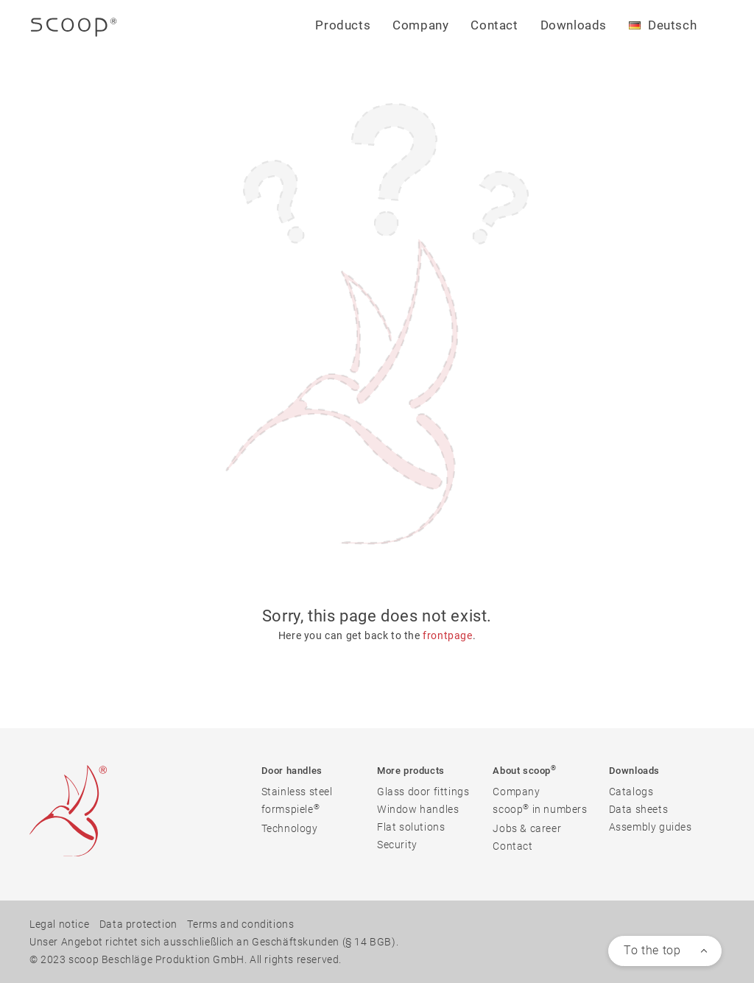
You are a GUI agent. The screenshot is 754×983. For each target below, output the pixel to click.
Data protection (138, 924)
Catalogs (631, 791)
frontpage (447, 635)
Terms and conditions (240, 924)
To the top (652, 950)
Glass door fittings (423, 791)
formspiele (290, 809)
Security (397, 844)
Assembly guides (650, 827)
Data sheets (639, 809)
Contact (494, 25)
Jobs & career (527, 828)
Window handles (418, 809)
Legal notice (59, 924)
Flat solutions (411, 827)
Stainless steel (297, 791)
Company (516, 791)
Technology (289, 828)
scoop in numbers (540, 809)
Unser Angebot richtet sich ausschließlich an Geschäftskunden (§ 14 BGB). (213, 942)
